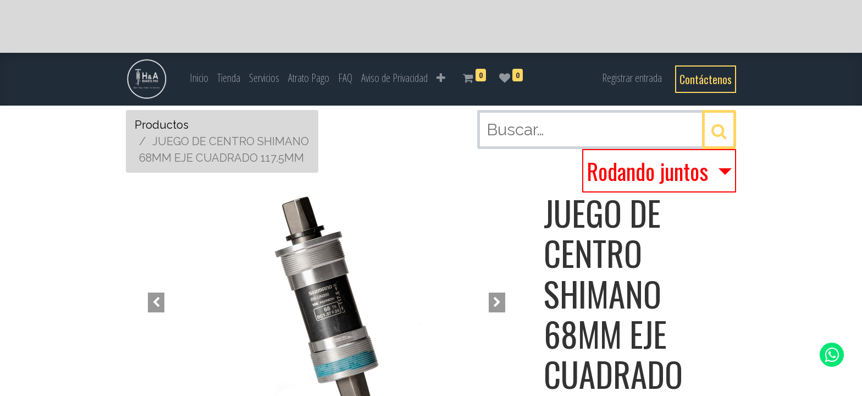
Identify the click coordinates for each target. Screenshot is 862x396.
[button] (441, 78)
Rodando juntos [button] (650, 171)
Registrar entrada (632, 77)
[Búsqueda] (719, 129)
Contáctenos (705, 79)
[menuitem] (199, 78)
